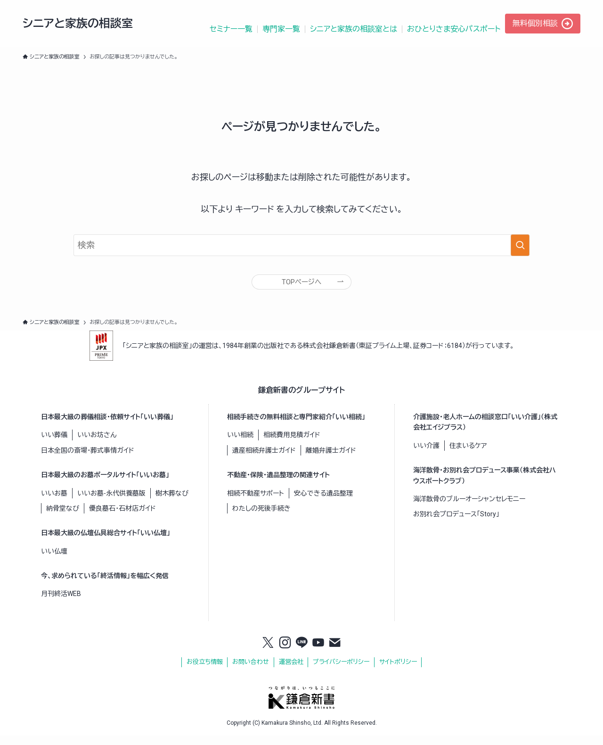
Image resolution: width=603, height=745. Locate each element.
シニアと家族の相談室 (78, 23)
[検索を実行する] (520, 245)
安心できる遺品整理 (323, 502)
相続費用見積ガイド (291, 444)
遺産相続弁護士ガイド (264, 460)
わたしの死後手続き (261, 518)
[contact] (335, 653)
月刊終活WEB (61, 603)
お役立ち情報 (205, 671)
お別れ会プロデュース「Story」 (456, 524)
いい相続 (240, 444)
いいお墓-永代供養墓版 (111, 502)
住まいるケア (468, 455)
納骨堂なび (62, 518)
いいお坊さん (96, 444)
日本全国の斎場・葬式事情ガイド (87, 460)
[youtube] (318, 653)
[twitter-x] (268, 653)
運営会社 (291, 671)
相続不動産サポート (255, 502)
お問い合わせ (250, 671)
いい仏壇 (54, 560)
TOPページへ (301, 286)
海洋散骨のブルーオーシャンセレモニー (469, 509)
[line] (301, 653)
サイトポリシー (398, 671)
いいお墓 (54, 502)
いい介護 (426, 455)
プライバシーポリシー (341, 671)
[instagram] (285, 653)
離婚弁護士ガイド (331, 460)
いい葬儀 (54, 444)
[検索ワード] (301, 245)
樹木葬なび (171, 502)
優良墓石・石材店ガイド (122, 518)
